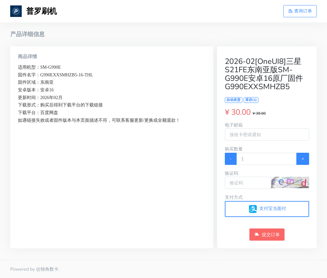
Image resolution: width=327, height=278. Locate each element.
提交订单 (267, 234)
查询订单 (300, 11)
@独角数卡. (47, 269)
